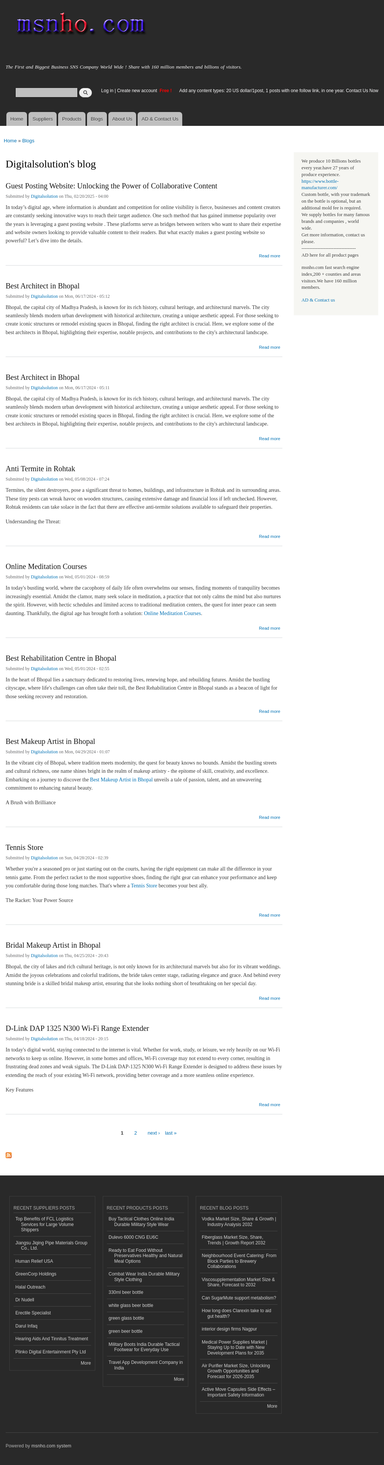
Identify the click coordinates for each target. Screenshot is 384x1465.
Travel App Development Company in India (146, 1365)
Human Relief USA (34, 1261)
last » (171, 1133)
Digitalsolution (44, 196)
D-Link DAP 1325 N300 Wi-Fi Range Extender (77, 1028)
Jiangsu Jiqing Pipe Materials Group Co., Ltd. (51, 1245)
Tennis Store (24, 847)
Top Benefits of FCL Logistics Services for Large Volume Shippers (44, 1224)
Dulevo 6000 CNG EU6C (134, 1237)
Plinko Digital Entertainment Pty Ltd (50, 1351)
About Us (122, 119)
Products (71, 119)
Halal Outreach (30, 1287)
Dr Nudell (24, 1299)
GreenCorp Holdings (35, 1274)
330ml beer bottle (126, 1292)
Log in (107, 90)
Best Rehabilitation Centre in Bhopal (61, 658)
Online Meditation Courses (46, 566)
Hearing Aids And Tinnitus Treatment (51, 1338)
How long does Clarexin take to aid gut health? (236, 1313)
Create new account (137, 90)
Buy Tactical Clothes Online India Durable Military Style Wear (141, 1221)
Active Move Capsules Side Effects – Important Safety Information (238, 1392)
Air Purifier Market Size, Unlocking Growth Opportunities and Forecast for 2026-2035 (236, 1371)
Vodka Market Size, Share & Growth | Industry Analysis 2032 (239, 1221)
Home (16, 119)
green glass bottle (126, 1318)
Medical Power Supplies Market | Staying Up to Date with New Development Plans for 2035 (234, 1348)
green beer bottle (126, 1331)
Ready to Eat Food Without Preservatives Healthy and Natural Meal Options (146, 1256)
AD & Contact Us (160, 119)
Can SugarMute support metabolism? (239, 1298)
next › (154, 1133)
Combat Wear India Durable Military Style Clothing (144, 1276)
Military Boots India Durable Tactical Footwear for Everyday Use (144, 1347)
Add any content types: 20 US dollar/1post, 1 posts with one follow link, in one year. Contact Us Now (278, 90)
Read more (269, 255)
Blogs (97, 119)
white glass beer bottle (131, 1305)
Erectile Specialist (33, 1313)
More (86, 1363)
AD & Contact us (318, 300)
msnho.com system (51, 1446)
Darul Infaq (26, 1326)
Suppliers (43, 119)
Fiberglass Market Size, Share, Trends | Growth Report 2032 (234, 1240)
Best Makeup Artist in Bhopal (50, 741)
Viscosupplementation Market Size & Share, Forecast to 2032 (238, 1282)
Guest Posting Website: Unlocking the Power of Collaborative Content (112, 186)
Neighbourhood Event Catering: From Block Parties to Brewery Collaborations (239, 1261)
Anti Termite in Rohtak (40, 468)
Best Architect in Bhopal (43, 286)
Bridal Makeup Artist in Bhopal (53, 945)
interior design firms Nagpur (229, 1329)
